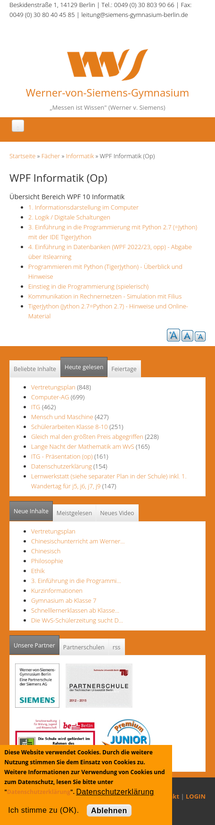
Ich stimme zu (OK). (43, 810)
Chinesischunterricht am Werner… (78, 541)
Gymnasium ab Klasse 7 (63, 600)
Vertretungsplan (53, 387)
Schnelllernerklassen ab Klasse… (75, 610)
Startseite (22, 156)
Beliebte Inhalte (35, 369)
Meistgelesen (74, 513)
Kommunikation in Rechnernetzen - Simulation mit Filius (105, 296)
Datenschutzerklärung (61, 466)
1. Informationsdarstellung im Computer (83, 207)
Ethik (37, 570)
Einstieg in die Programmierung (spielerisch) (88, 286)
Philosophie (47, 561)
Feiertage (123, 369)
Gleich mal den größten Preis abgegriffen (87, 436)
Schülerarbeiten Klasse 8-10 (69, 426)
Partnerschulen (84, 647)
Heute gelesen (84, 367)
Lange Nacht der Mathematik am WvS (82, 446)
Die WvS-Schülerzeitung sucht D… (77, 620)
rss (117, 647)
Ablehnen (109, 811)
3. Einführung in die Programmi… (76, 580)
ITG (36, 407)
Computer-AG (50, 397)
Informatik (80, 156)
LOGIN (196, 796)
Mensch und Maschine (62, 416)
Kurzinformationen (57, 590)
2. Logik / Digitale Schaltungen (69, 217)
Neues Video (117, 513)
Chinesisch (45, 551)
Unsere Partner (36, 642)
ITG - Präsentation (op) (61, 456)
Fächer (50, 156)
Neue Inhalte (31, 511)
